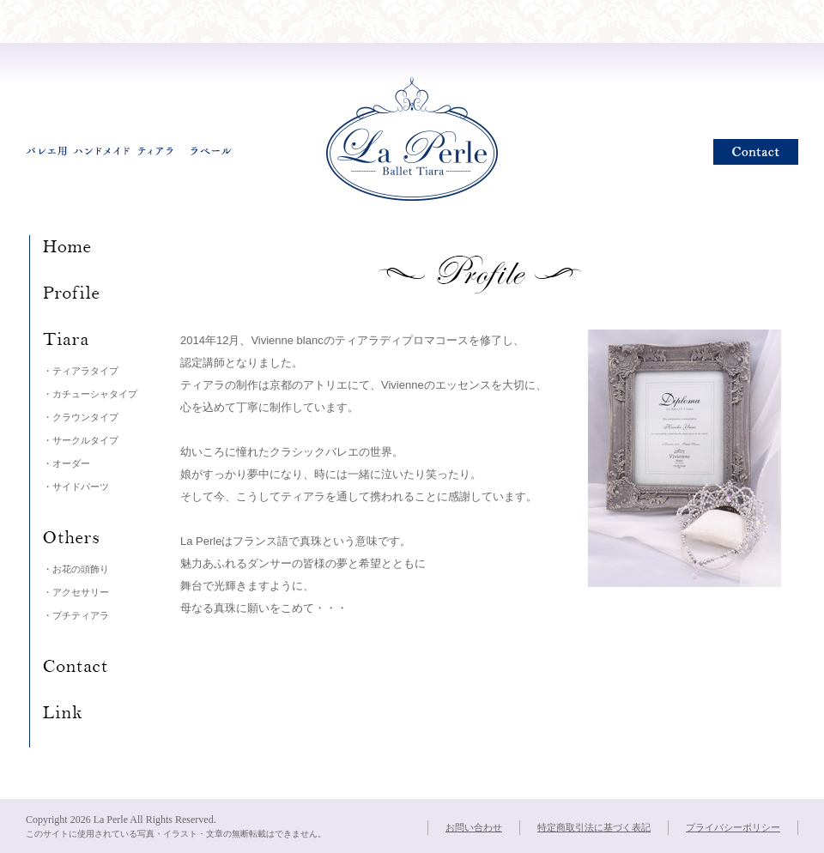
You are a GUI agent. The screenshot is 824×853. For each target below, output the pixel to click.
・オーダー (66, 463)
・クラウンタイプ (80, 417)
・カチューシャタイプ (90, 394)
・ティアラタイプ (80, 371)
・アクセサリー (76, 592)
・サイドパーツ (76, 486)
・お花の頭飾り (76, 569)
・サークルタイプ (80, 440)
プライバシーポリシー (733, 827)
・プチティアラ (76, 615)
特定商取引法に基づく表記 (594, 827)
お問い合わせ (473, 827)
